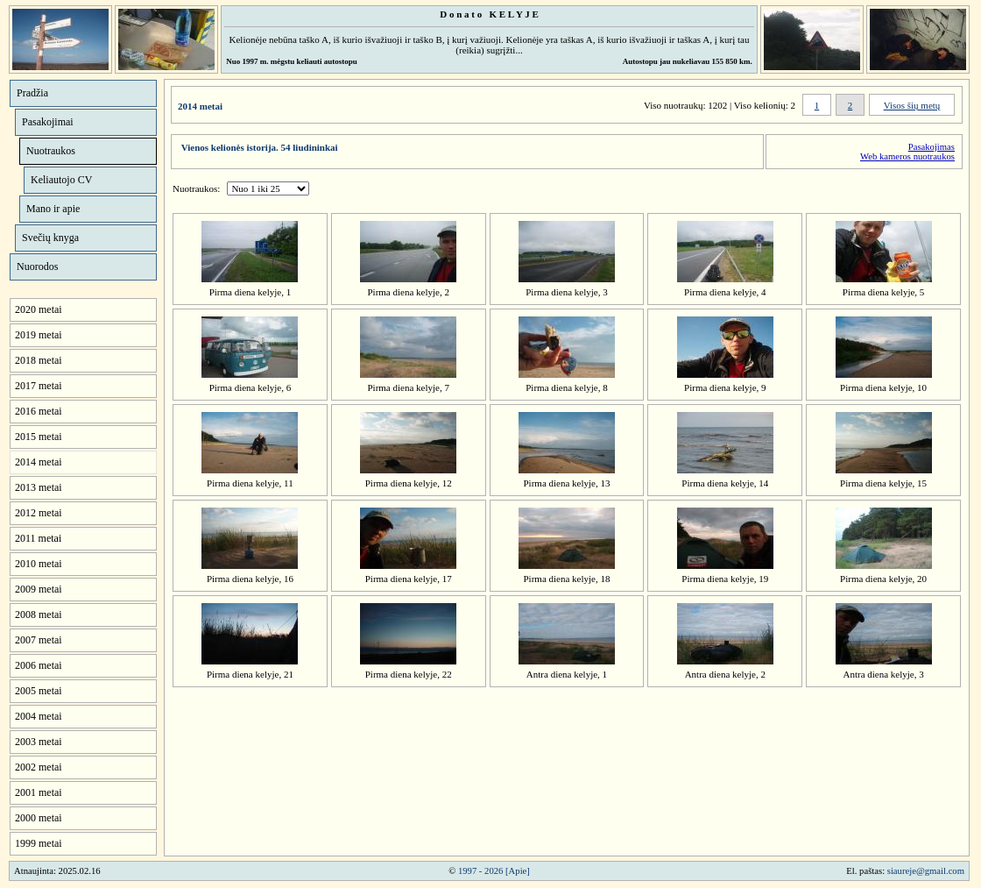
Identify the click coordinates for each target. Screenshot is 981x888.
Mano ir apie (53, 208)
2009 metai (38, 589)
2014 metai (38, 462)
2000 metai (38, 818)
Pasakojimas (931, 147)
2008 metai (38, 614)
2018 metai (38, 360)
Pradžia (32, 93)
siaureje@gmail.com (925, 871)
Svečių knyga (50, 237)
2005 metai (38, 691)
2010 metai (38, 564)
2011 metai (38, 538)
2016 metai (38, 411)
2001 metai (38, 792)
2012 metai (38, 513)
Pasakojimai (48, 122)
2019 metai (38, 335)
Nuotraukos (50, 151)
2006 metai (38, 665)
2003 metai (38, 741)
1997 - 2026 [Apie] (494, 871)
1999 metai (38, 843)
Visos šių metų (912, 105)
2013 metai (38, 487)
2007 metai (38, 640)
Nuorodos (37, 266)
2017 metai (38, 386)
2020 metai (38, 309)
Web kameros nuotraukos (907, 156)
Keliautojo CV (61, 180)
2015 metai (38, 436)
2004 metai (38, 716)
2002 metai (38, 767)
